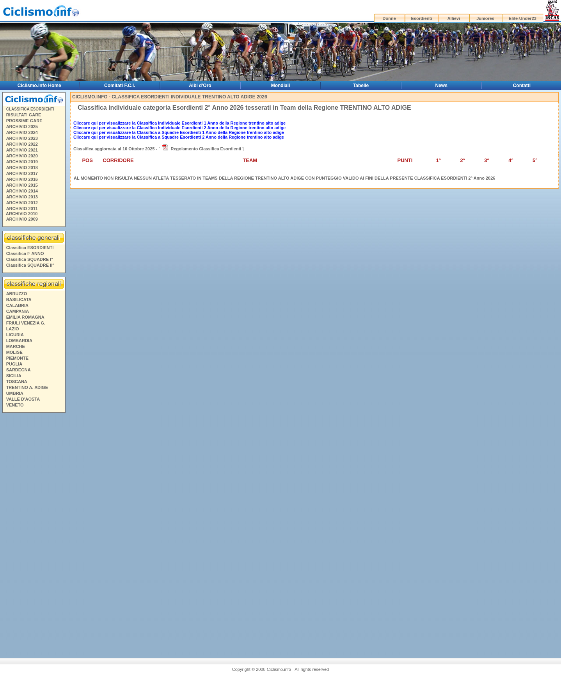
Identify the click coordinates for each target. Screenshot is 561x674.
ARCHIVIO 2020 (22, 155)
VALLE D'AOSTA (23, 399)
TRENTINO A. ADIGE (27, 387)
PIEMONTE (17, 358)
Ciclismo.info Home (39, 85)
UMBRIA (14, 393)
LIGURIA (15, 334)
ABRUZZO (16, 293)
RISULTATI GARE (23, 114)
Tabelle (361, 85)
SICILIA (13, 375)
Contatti (522, 85)
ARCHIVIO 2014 (22, 191)
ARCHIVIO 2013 (22, 196)
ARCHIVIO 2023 (22, 138)
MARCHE (15, 346)
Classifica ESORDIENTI (30, 247)
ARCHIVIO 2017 (22, 173)
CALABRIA (17, 305)
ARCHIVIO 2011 (22, 208)
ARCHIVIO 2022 (22, 144)
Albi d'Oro (200, 85)
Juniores (485, 18)
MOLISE (14, 352)
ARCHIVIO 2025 (22, 126)
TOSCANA (16, 381)
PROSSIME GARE (24, 120)
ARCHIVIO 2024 (22, 132)
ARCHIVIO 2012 (22, 202)
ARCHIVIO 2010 (21, 213)
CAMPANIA (17, 311)
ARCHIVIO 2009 (22, 219)
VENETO (15, 405)
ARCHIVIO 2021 (22, 150)
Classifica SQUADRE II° (30, 265)
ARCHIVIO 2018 (22, 167)
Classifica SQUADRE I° (29, 259)
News (441, 85)
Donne (389, 18)
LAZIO (12, 328)
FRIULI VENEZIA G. (25, 323)
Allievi (453, 18)
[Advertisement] (33, 530)
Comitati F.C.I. (119, 85)
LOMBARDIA (19, 340)
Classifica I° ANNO (25, 253)
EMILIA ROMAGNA (25, 317)
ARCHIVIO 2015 (22, 185)
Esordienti (421, 18)
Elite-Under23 (522, 18)
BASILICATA (19, 299)
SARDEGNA (18, 369)
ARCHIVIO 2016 (22, 179)
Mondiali (280, 85)
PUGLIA (14, 364)
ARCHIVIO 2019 (22, 161)
